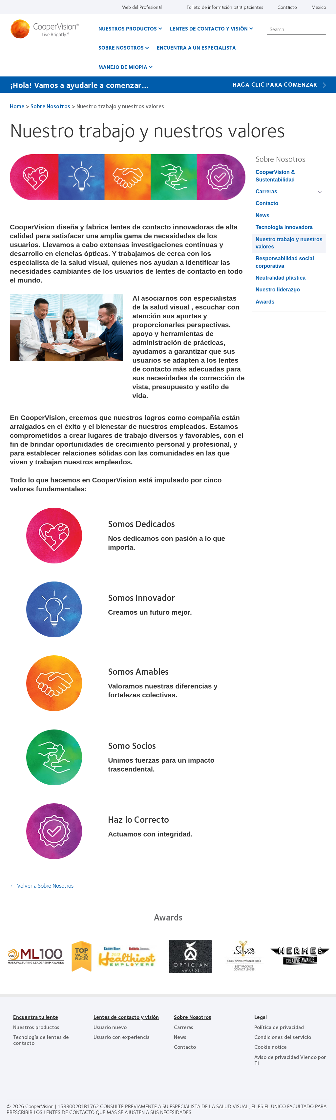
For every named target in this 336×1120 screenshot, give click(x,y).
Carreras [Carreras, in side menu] (266, 191)
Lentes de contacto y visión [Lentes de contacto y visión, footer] (126, 1017)
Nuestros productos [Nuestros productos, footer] (36, 1027)
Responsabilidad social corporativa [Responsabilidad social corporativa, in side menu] (285, 262)
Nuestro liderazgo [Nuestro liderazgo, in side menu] (278, 289)
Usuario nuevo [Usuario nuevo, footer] (110, 1027)
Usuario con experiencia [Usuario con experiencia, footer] (122, 1037)
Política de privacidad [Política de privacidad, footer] (279, 1027)
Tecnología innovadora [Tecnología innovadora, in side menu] (284, 227)
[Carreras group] (321, 192)
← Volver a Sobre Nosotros (42, 885)
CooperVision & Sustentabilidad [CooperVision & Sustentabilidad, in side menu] (275, 175)
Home (17, 106)
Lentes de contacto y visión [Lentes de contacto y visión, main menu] (209, 28)
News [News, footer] (180, 1037)
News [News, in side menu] (262, 215)
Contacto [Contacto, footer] (185, 1047)
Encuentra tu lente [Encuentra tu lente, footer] (35, 1017)
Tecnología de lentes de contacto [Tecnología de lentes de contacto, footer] (41, 1040)
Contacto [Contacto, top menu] (287, 7)
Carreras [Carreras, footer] (183, 1027)
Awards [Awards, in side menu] (265, 302)
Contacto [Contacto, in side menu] (267, 203)
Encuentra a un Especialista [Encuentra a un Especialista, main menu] (196, 47)
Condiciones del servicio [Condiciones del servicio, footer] (282, 1037)
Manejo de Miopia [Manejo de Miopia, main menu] (122, 67)
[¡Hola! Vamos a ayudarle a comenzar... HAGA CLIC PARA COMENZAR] (168, 84)
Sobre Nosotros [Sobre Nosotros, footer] (192, 1017)
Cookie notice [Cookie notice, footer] (270, 1047)
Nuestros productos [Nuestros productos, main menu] (127, 28)
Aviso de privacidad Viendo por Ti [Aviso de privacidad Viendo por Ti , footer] (290, 1060)
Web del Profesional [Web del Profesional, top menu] (142, 7)
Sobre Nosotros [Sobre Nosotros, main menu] (121, 47)
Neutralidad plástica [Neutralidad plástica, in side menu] (280, 278)
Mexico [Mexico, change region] (318, 7)
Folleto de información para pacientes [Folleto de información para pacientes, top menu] (225, 7)
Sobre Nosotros (50, 106)
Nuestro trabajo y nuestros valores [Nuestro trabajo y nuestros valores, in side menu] (289, 243)
